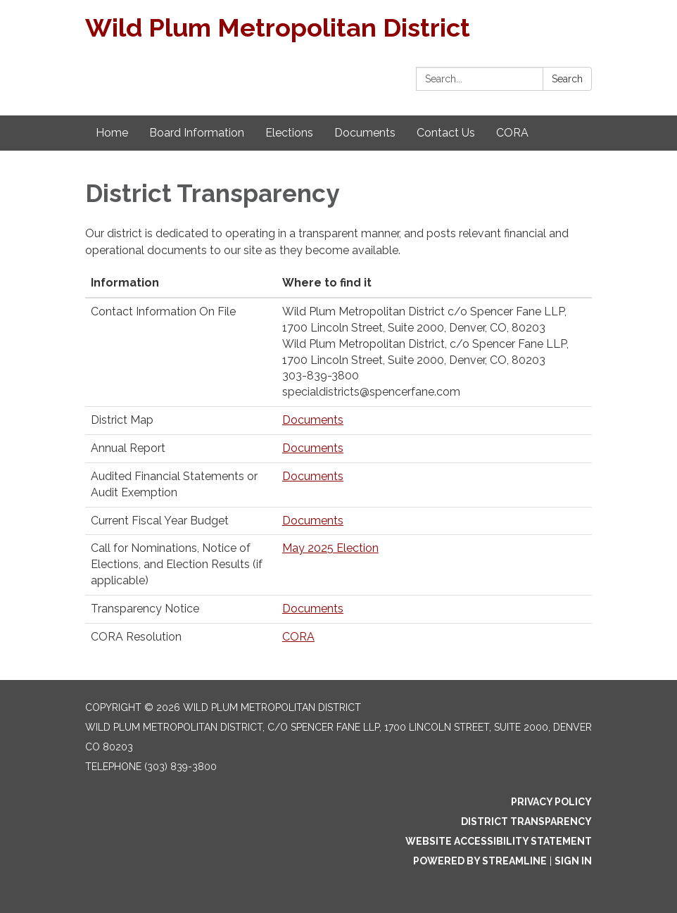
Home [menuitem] (112, 132)
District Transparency (526, 821)
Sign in (573, 861)
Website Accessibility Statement (498, 841)
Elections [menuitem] (289, 132)
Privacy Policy (551, 801)
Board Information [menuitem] (196, 132)
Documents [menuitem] (365, 132)
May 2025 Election (330, 548)
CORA (298, 636)
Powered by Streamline (480, 861)
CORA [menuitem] (512, 132)
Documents (312, 420)
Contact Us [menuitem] (446, 132)
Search (567, 78)
